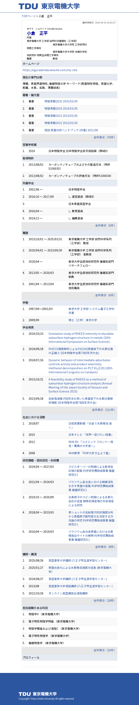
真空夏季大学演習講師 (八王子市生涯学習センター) (81, 586)
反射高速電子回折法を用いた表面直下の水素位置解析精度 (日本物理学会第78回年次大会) (81, 400)
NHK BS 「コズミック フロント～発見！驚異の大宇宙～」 (91, 444)
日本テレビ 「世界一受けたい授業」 (91, 435)
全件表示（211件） (104, 410)
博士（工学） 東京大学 (83, 320)
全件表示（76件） (105, 137)
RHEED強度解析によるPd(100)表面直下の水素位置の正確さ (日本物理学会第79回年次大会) (81, 351)
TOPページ (29, 16)
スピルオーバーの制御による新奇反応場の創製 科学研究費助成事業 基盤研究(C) (91, 471)
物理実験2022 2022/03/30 (61, 123)
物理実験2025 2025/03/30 (61, 101)
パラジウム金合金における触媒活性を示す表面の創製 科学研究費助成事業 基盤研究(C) (91, 486)
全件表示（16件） (105, 650)
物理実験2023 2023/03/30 (61, 116)
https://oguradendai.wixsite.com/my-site (50, 70)
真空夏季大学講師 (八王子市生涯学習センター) (78, 560)
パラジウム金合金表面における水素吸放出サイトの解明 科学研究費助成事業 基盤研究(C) (91, 536)
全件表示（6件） (105, 225)
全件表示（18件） (105, 600)
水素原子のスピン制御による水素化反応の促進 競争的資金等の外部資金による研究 (91, 501)
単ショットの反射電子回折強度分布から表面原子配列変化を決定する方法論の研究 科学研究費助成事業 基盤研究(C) (91, 518)
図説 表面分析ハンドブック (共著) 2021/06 (71, 130)
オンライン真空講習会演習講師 (68, 593)
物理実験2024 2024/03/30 (61, 108)
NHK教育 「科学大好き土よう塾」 (90, 453)
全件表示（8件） (105, 547)
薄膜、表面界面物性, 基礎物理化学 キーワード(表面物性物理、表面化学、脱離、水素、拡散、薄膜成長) (69, 86)
